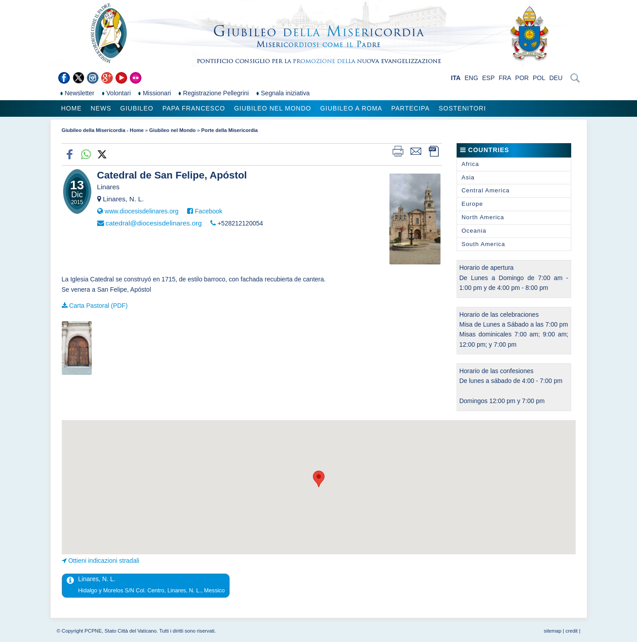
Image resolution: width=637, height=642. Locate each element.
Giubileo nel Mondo (272, 108)
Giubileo (137, 108)
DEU (556, 77)
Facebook (208, 211)
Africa (470, 164)
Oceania (474, 230)
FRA (505, 77)
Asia (468, 177)
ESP (488, 77)
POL (539, 77)
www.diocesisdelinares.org (142, 211)
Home (71, 108)
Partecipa (410, 108)
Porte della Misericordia (229, 130)
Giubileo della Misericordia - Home (103, 130)
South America (483, 244)
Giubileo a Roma (351, 108)
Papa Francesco (193, 108)
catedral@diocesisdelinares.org (154, 223)
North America (483, 217)
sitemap (552, 630)
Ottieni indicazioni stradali (103, 560)
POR (522, 77)
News (101, 108)
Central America (485, 190)
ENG (471, 77)
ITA (456, 77)
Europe (472, 203)
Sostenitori (462, 108)
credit (571, 630)
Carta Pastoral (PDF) (98, 305)
